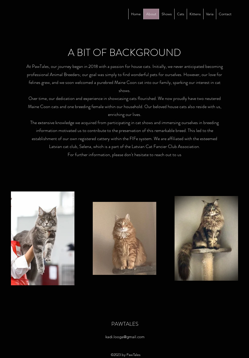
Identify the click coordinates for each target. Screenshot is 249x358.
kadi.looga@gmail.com (125, 336)
